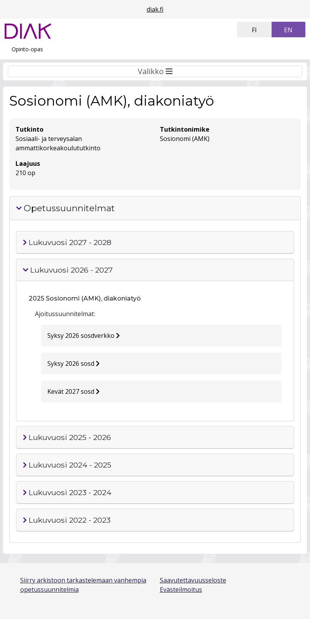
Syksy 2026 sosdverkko (83, 335)
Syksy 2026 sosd (73, 363)
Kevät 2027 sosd (73, 391)
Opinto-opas (27, 49)
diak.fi (155, 9)
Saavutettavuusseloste (193, 580)
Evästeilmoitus (181, 589)
